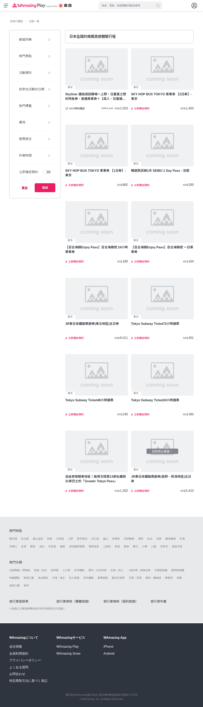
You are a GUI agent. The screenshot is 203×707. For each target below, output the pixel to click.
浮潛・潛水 (58, 578)
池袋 (158, 539)
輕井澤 (13, 539)
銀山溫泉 (38, 539)
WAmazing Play (67, 646)
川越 (153, 547)
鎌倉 (62, 547)
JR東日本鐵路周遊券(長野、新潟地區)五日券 (161, 480)
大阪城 (60, 539)
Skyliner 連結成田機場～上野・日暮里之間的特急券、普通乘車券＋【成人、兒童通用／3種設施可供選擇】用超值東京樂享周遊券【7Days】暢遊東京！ (96, 97)
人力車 (66, 571)
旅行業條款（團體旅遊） (73, 602)
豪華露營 (103, 578)
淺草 (140, 539)
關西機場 (170, 539)
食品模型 (43, 578)
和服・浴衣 (40, 571)
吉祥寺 (164, 547)
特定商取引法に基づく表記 (28, 681)
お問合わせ (17, 674)
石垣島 (52, 547)
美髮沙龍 (14, 586)
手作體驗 (79, 571)
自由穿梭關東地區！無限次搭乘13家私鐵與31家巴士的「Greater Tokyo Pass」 (95, 480)
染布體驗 (88, 578)
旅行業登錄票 (18, 602)
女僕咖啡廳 (160, 571)
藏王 (135, 547)
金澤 (23, 547)
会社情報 (15, 646)
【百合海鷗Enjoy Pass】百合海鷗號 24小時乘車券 (96, 250)
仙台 (149, 539)
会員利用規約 (18, 653)
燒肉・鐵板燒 (153, 578)
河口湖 (95, 539)
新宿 (49, 539)
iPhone (108, 646)
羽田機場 (129, 539)
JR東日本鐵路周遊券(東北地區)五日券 (92, 324)
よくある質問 (18, 667)
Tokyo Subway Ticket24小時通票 (155, 401)
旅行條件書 (159, 602)
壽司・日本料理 (97, 571)
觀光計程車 (118, 578)
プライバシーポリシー (25, 660)
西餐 (179, 578)
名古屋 (25, 539)
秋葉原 (116, 539)
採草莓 (54, 571)
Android (108, 653)
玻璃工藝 (29, 578)
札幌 (182, 539)
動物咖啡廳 (177, 571)
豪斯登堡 (94, 547)
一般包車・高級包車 (138, 571)
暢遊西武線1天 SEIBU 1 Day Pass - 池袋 (160, 171)
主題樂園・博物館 (19, 571)
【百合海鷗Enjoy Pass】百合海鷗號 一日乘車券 (162, 250)
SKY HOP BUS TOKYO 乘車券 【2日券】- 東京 (161, 97)
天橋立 (13, 547)
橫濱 (32, 547)
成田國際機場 (77, 547)
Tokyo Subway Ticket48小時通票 (89, 401)
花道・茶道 (135, 578)
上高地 (107, 547)
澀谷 (41, 547)
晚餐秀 (169, 578)
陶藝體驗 (14, 578)
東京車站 (82, 539)
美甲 (26, 586)
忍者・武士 (116, 571)
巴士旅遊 (74, 578)
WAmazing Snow (68, 653)
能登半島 (177, 547)
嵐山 (105, 539)
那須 (117, 547)
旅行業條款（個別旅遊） (120, 602)
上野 (70, 539)
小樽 (144, 547)
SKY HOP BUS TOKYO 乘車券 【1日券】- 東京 (95, 174)
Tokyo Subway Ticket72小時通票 (155, 324)
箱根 (126, 547)
